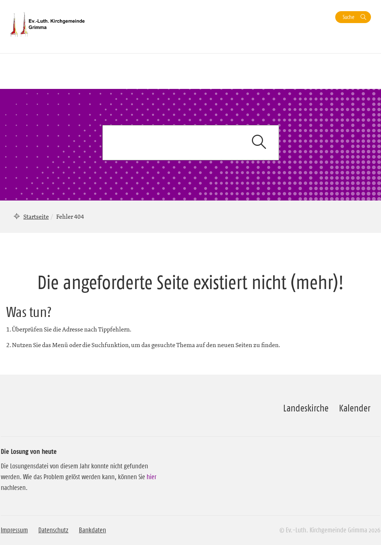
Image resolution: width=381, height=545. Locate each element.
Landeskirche (306, 408)
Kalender (354, 408)
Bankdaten (92, 530)
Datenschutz (53, 530)
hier (151, 477)
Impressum (14, 530)
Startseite (36, 216)
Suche (348, 16)
